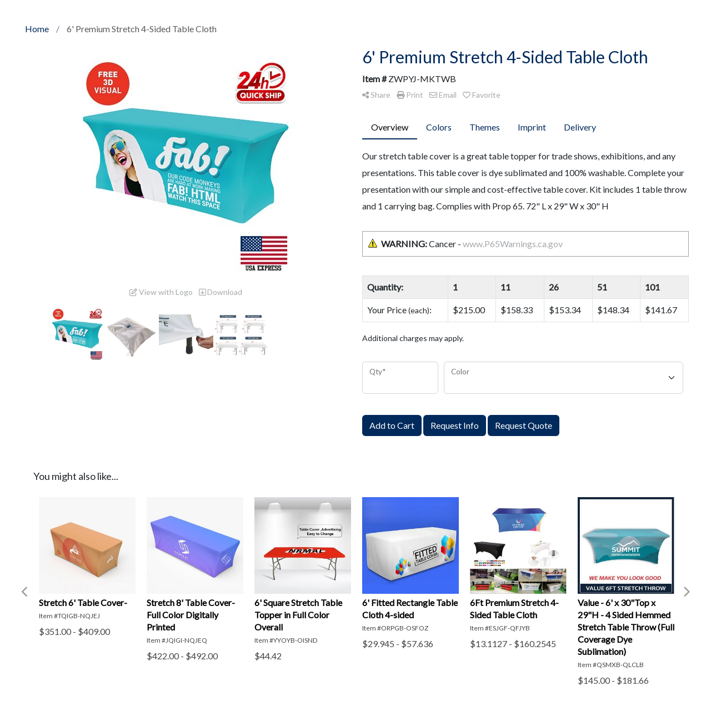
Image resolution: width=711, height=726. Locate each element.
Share (376, 94)
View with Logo (161, 292)
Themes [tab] (484, 127)
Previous (25, 592)
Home (37, 28)
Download (220, 292)
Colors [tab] (439, 127)
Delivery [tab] (580, 127)
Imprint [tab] (532, 127)
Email (443, 94)
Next (686, 592)
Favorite (481, 94)
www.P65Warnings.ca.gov (513, 243)
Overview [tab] (389, 127)
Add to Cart (391, 425)
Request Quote (523, 425)
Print (410, 94)
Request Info (454, 425)
